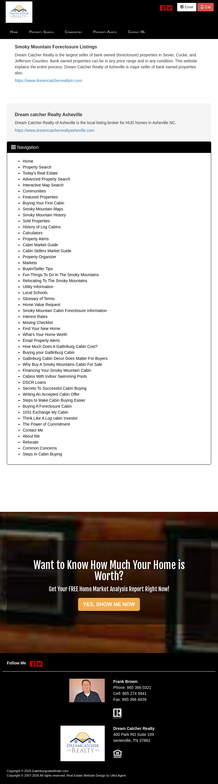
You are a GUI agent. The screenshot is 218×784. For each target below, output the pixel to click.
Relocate (30, 442)
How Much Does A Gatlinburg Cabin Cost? (60, 346)
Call (205, 7)
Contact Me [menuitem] (136, 32)
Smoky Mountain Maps (43, 209)
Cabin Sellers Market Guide (47, 251)
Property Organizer (39, 257)
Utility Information (38, 286)
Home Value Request (41, 304)
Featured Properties (40, 197)
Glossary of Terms (39, 298)
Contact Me (33, 430)
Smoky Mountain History (44, 215)
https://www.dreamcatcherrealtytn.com (48, 80)
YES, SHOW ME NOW (109, 604)
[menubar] (77, 31)
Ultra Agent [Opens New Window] (118, 775)
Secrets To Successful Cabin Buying (55, 388)
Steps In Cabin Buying (42, 454)
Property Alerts (36, 239)
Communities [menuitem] (73, 32)
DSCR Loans (34, 382)
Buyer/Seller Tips (38, 268)
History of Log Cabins (42, 227)
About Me (31, 436)
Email (186, 7)
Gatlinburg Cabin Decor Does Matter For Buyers (65, 358)
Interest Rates (35, 316)
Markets (30, 262)
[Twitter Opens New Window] (169, 7)
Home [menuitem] (14, 32)
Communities (34, 191)
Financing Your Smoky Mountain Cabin (57, 370)
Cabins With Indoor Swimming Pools (55, 376)
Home (28, 161)
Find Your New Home (41, 328)
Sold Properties (36, 221)
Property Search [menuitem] (41, 32)
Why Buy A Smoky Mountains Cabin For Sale (62, 364)
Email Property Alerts (41, 340)
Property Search (37, 167)
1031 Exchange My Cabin (45, 412)
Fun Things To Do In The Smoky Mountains (61, 274)
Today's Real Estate (40, 173)
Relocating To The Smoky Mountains (55, 280)
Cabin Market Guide (40, 245)
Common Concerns (40, 448)
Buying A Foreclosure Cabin (47, 406)
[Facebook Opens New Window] (162, 7)
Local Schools (35, 292)
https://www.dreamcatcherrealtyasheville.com (54, 130)
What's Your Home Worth (45, 334)
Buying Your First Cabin (43, 203)
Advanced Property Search (46, 179)
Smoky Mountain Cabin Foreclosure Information (65, 310)
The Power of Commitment (46, 424)
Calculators (33, 233)
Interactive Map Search (43, 185)
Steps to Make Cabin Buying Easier (54, 400)
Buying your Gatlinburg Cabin (49, 352)
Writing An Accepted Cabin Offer (51, 394)
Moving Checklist (38, 322)
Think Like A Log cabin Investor (50, 418)
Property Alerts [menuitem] (105, 32)
